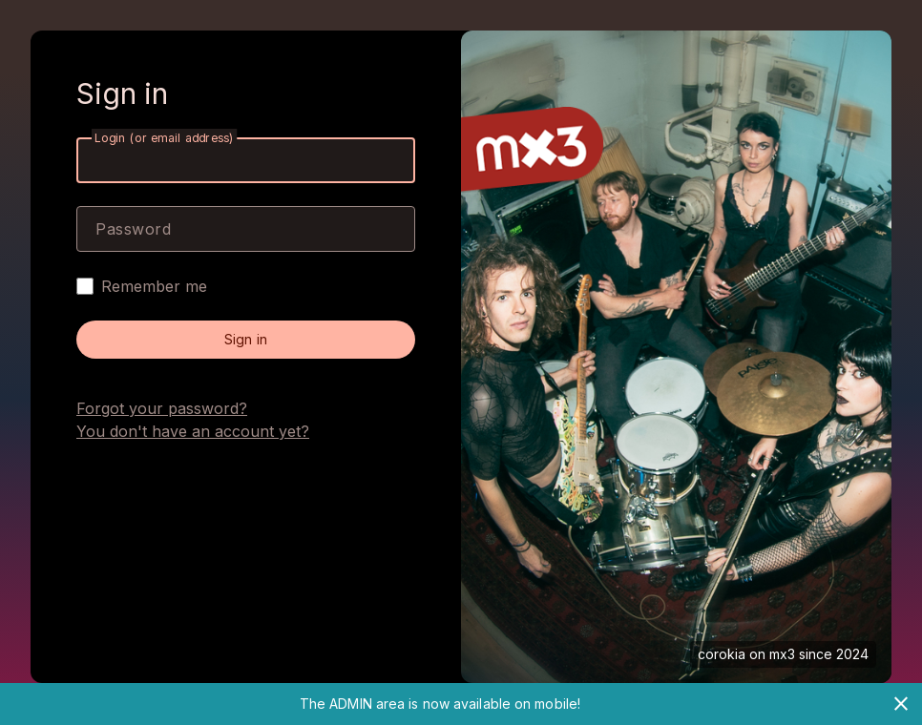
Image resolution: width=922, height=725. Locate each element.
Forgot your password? (161, 408)
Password (133, 228)
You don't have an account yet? (192, 431)
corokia (721, 654)
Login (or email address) (164, 138)
